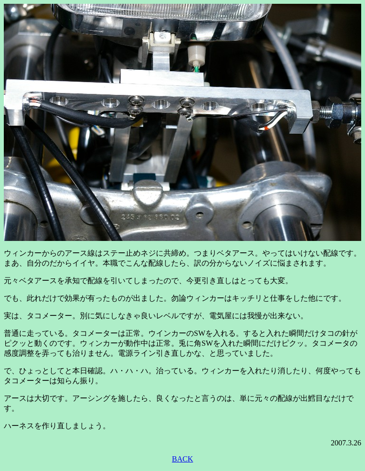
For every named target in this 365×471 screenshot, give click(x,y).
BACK (182, 459)
